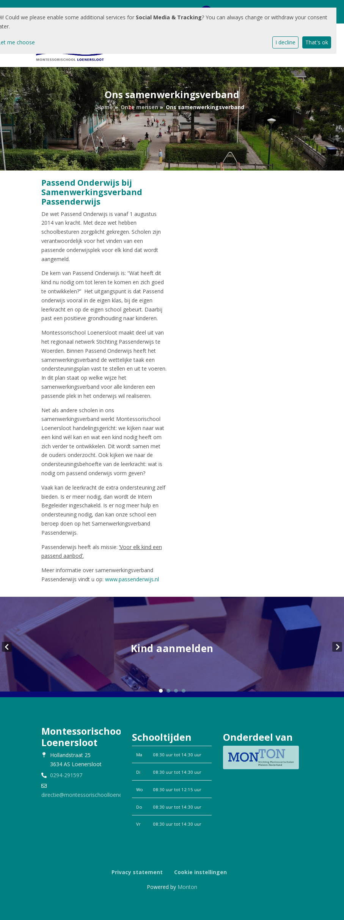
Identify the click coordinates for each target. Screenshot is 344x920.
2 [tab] (168, 691)
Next (337, 647)
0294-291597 (66, 775)
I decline (285, 42)
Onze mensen (139, 107)
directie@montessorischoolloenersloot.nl (91, 794)
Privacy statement (137, 872)
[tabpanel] (172, 647)
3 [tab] (176, 691)
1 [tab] (161, 691)
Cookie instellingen (200, 872)
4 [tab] (183, 691)
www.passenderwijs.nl (132, 579)
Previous (7, 647)
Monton (187, 886)
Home (105, 107)
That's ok (316, 42)
